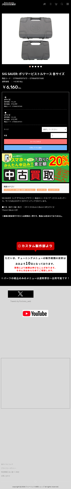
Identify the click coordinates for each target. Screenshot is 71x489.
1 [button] (29, 66)
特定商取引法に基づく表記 (10, 472)
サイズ (6, 129)
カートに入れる (35, 141)
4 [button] (38, 66)
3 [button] (35, 66)
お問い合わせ (5, 476)
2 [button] (32, 66)
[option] (35, 39)
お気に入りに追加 (35, 147)
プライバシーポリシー (8, 468)
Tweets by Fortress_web (20, 301)
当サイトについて (7, 464)
